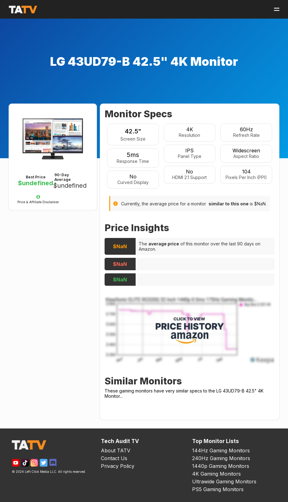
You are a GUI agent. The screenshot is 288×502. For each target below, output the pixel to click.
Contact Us (114, 458)
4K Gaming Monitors (216, 474)
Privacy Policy (117, 466)
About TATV (115, 450)
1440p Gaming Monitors (220, 466)
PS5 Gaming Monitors (218, 489)
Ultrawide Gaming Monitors (224, 481)
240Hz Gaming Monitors (221, 458)
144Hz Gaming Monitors (221, 450)
